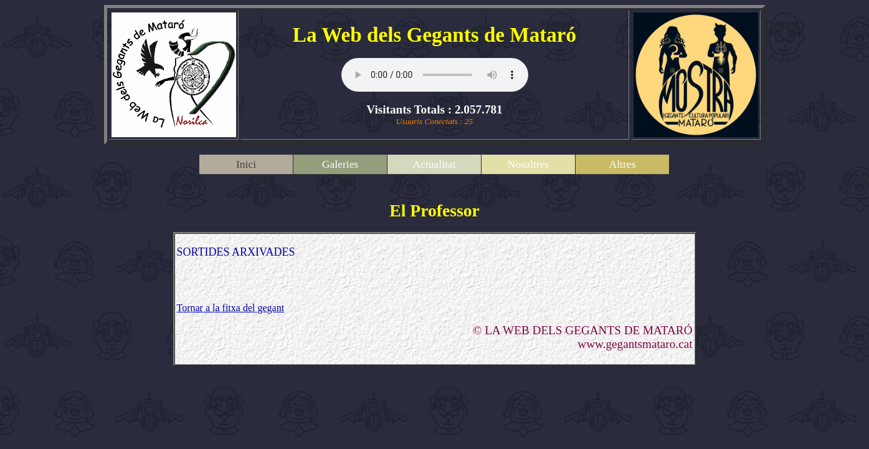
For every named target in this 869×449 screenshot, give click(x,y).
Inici (246, 164)
